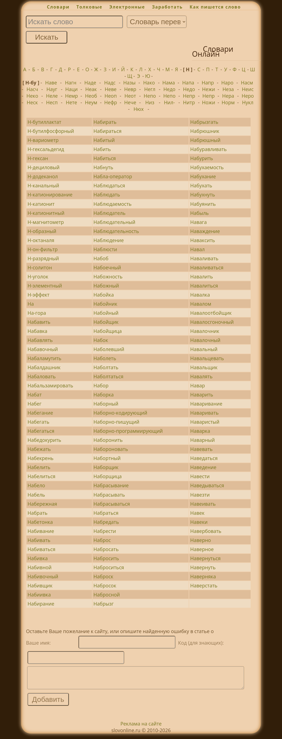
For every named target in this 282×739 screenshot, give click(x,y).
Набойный (105, 313)
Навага (198, 222)
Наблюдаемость (112, 204)
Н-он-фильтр (43, 249)
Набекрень (40, 458)
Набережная (42, 503)
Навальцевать (207, 358)
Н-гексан (38, 158)
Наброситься (108, 567)
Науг (52, 89)
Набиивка (39, 594)
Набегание (40, 412)
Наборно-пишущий (116, 421)
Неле (52, 95)
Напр (208, 82)
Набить (102, 149)
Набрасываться (111, 503)
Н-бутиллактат (44, 122)
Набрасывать (109, 494)
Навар (197, 385)
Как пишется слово (215, 7)
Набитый (104, 140)
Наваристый (204, 421)
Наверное (202, 549)
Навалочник (204, 331)
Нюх (139, 109)
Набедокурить (44, 440)
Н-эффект (39, 294)
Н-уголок (38, 276)
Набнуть (103, 167)
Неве (110, 89)
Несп (52, 102)
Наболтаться (108, 376)
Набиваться (41, 549)
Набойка (103, 294)
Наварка (200, 431)
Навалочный (205, 340)
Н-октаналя (41, 240)
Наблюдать (106, 194)
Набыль (199, 213)
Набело (36, 485)
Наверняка (203, 576)
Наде (90, 82)
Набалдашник (44, 367)
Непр (189, 95)
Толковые (89, 7)
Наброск (103, 576)
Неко (32, 95)
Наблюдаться (109, 185)
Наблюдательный (114, 222)
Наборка (103, 394)
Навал (197, 249)
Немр (71, 95)
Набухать (201, 185)
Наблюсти (105, 249)
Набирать (104, 122)
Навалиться (204, 285)
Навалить (201, 276)
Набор (101, 385)
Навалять (201, 376)
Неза (228, 89)
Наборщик (105, 467)
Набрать (37, 513)
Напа (188, 82)
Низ (149, 102)
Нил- (169, 102)
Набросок (104, 585)
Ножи (208, 102)
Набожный (106, 285)
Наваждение (205, 231)
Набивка (38, 558)
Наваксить (202, 240)
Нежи (208, 89)
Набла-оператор (112, 176)
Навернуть (203, 567)
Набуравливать (208, 149)
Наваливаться (207, 267)
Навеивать (203, 503)
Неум (91, 102)
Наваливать (204, 258)
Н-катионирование (50, 194)
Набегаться (41, 431)
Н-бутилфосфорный (51, 131)
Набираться (107, 131)
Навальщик (204, 367)
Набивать (39, 540)
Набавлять (40, 340)
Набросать (105, 549)
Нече (130, 102)
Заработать (167, 7)
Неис (247, 89)
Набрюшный (205, 140)
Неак (91, 89)
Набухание (203, 176)
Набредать (106, 522)
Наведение (203, 467)
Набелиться (41, 476)
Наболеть (104, 358)
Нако (149, 82)
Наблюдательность (116, 231)
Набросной (106, 594)
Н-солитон (40, 267)
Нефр (110, 102)
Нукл (247, 102)
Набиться (104, 158)
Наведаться (204, 458)
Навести (200, 476)
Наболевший (108, 349)
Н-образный (42, 231)
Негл (150, 89)
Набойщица (107, 331)
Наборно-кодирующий (120, 412)
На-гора (37, 313)
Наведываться (207, 485)
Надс (109, 82)
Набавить (39, 322)
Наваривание (206, 403)
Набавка (37, 331)
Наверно (200, 540)
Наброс (102, 540)
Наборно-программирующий (128, 431)
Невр (130, 89)
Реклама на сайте (141, 727)
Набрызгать (204, 122)
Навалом (200, 303)
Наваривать (204, 412)
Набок (100, 340)
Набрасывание (111, 485)
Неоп (111, 95)
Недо (169, 89)
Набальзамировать (50, 385)
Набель (36, 494)
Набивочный (43, 576)
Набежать (39, 449)
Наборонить (108, 440)
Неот (130, 95)
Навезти (200, 494)
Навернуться (205, 558)
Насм (247, 82)
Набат (35, 394)
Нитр (189, 102)
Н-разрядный (43, 258)
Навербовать (205, 531)
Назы (129, 82)
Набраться (105, 513)
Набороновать (110, 449)
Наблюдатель (109, 213)
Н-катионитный (46, 213)
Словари (58, 7)
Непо (150, 95)
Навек (197, 513)
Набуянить (203, 204)
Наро (227, 82)
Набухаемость (207, 167)
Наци (71, 89)
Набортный (107, 458)
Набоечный (107, 267)
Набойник (105, 303)
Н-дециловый (43, 167)
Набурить (201, 158)
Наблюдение (108, 240)
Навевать (201, 449)
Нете (71, 102)
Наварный (202, 440)
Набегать (38, 421)
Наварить (201, 394)
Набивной (39, 567)
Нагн (70, 82)
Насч (32, 89)
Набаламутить (44, 358)
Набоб (100, 258)
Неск (32, 102)
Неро (248, 95)
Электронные (127, 7)
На (31, 303)
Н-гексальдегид (46, 149)
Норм (228, 102)
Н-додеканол (43, 176)
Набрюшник (204, 131)
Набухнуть (202, 194)
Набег (35, 403)
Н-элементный (45, 285)
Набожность (108, 276)
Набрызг (103, 603)
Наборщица (107, 476)
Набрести (104, 531)
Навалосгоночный (212, 322)
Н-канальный (43, 185)
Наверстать (204, 585)
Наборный (105, 403)
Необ (91, 95)
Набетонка (40, 522)
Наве (51, 82)
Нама (168, 82)
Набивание (41, 531)
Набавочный (43, 349)
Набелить (39, 467)
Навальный (204, 349)
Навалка (200, 294)
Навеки (199, 522)
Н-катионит (41, 204)
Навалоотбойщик (211, 313)
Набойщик (105, 322)
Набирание (41, 603)
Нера (228, 95)
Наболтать (105, 367)
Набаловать (42, 376)
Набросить (106, 558)
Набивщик (40, 585)
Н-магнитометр (46, 222)
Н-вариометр (43, 140)
